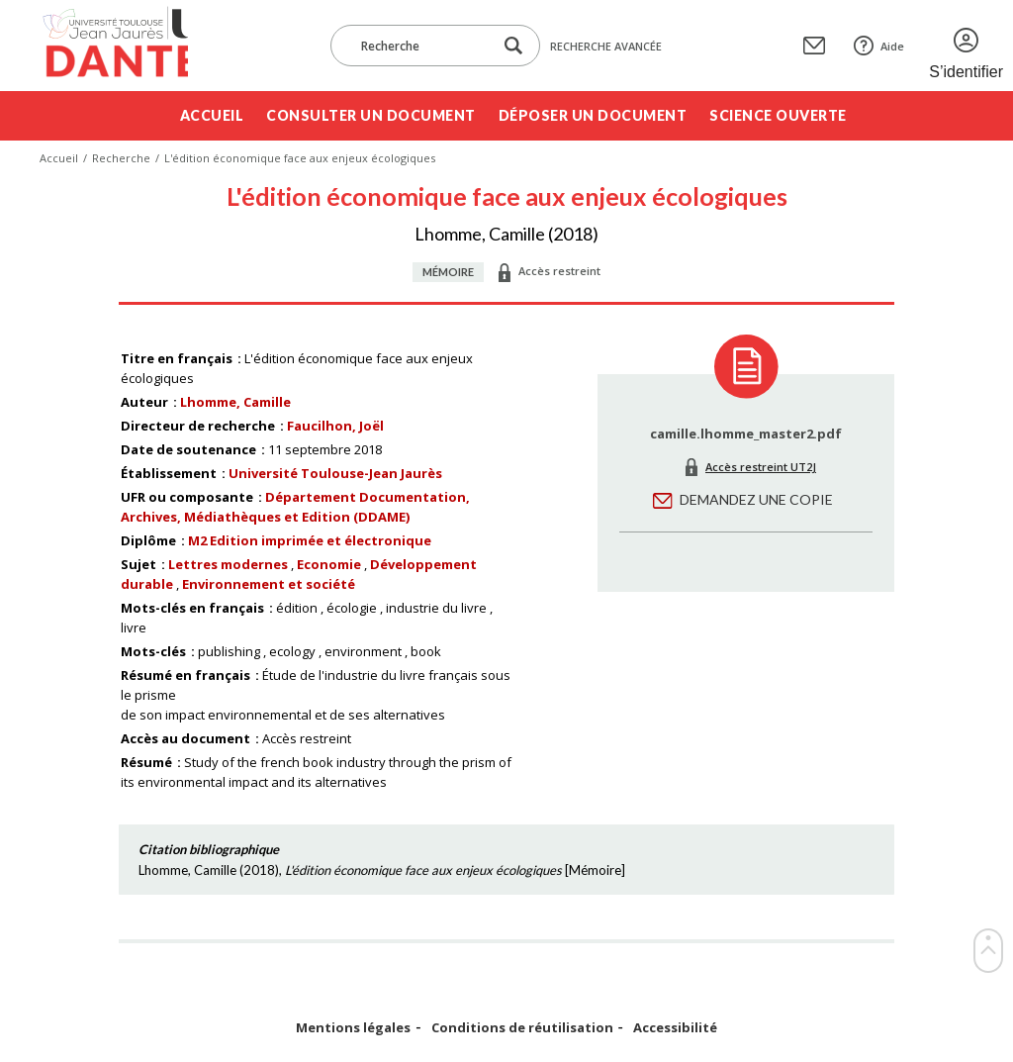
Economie (329, 564)
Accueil (212, 115)
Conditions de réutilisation (522, 1027)
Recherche (121, 157)
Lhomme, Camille (235, 402)
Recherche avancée (606, 46)
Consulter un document (371, 115)
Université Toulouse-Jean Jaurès (335, 473)
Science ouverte (778, 115)
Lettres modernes (228, 564)
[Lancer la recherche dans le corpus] (513, 46)
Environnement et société (268, 584)
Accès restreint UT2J (760, 466)
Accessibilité (675, 1027)
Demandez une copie (756, 499)
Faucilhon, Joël (335, 425)
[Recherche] (421, 45)
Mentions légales (353, 1027)
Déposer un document (593, 115)
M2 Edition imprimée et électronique (309, 540)
